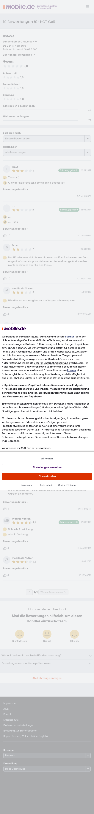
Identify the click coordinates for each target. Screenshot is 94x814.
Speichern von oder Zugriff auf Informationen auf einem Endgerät (44, 385)
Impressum (26, 485)
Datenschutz (46, 485)
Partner (69, 336)
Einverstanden (47, 476)
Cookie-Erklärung (67, 485)
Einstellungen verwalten (47, 467)
